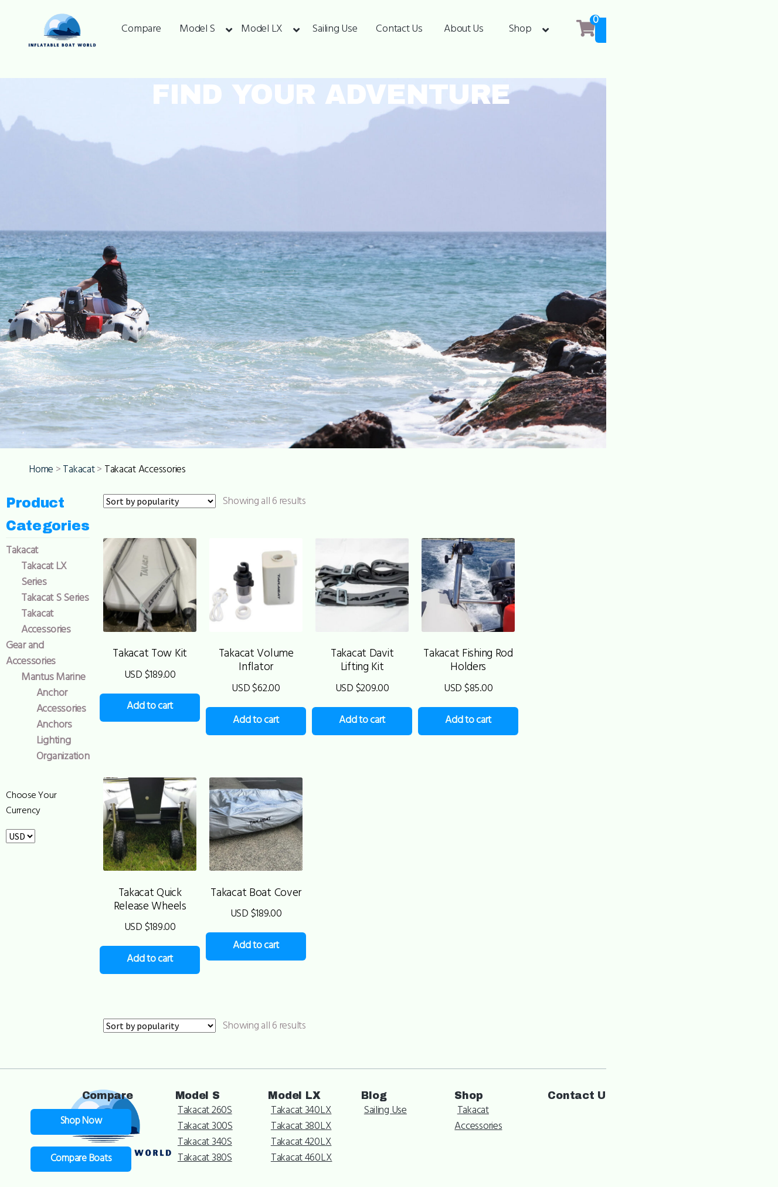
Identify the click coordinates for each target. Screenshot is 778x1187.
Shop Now (718, 30)
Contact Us (399, 30)
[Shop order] (187, 607)
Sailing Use (334, 30)
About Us (464, 30)
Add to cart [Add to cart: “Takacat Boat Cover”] (333, 1111)
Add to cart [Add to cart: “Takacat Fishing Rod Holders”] (615, 856)
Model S (197, 30)
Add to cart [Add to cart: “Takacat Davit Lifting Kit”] (474, 841)
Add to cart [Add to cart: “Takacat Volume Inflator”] (333, 841)
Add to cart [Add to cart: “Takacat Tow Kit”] (191, 841)
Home (49, 576)
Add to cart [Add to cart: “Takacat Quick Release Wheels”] (191, 1125)
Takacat (88, 576)
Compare (141, 30)
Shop (520, 30)
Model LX (262, 30)
